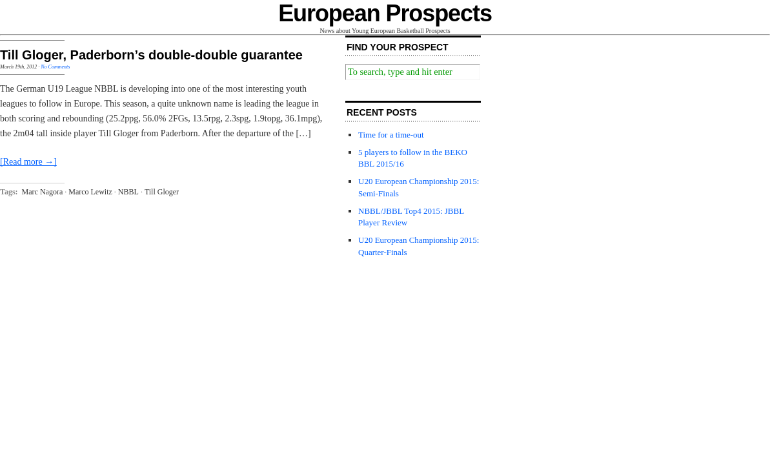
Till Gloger (162, 191)
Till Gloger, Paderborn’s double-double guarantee (151, 55)
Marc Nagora (42, 191)
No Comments (55, 67)
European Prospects (385, 13)
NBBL (128, 191)
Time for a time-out (391, 135)
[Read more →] (28, 162)
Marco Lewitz (90, 191)
